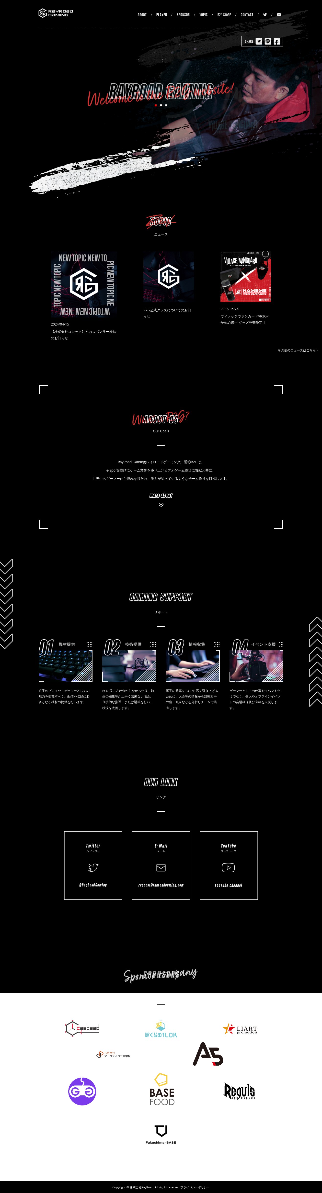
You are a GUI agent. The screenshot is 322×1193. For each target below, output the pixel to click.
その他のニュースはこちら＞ (298, 350)
